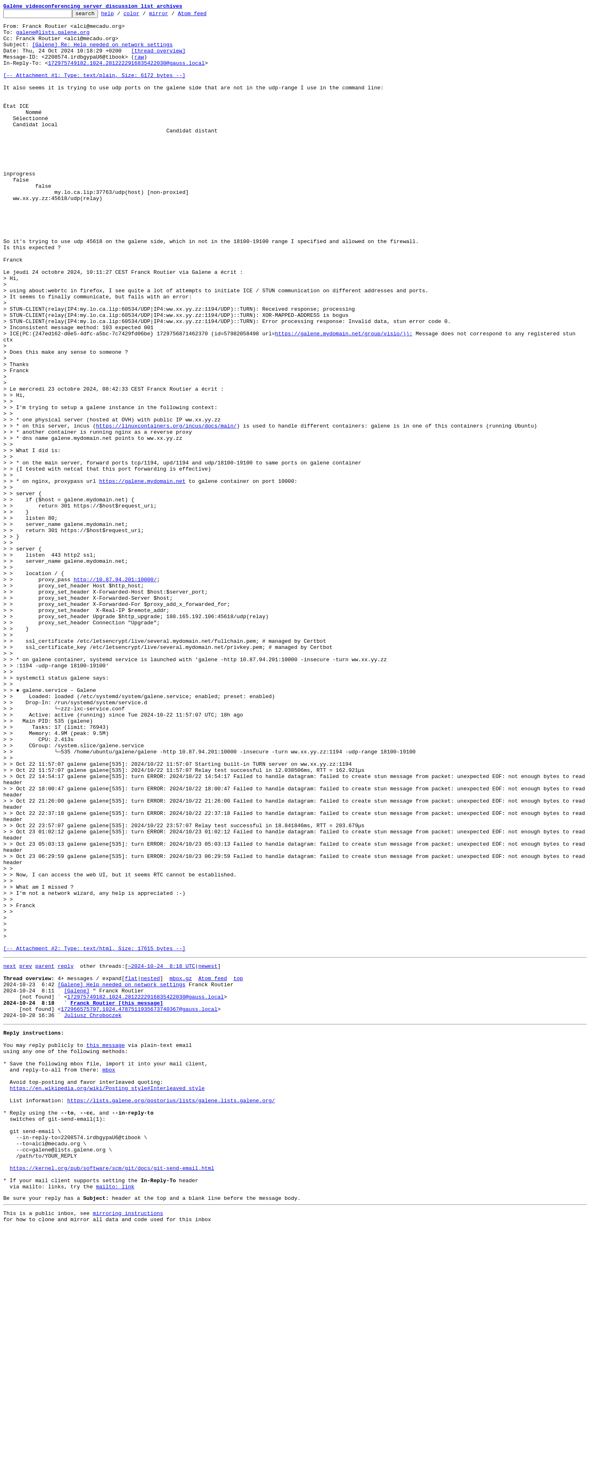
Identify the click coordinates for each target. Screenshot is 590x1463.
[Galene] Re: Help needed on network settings (102, 51)
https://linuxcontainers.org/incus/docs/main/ (166, 509)
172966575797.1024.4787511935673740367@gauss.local (139, 1206)
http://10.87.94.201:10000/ (115, 693)
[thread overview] (158, 59)
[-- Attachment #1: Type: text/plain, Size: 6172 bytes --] (94, 88)
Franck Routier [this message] (116, 1199)
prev (25, 1155)
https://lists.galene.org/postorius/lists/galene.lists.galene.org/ (171, 1314)
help (120, 15)
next (9, 1155)
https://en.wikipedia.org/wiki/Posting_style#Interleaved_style (107, 1299)
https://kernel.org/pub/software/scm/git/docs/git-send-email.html (112, 1395)
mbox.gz (181, 1170)
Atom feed (205, 15)
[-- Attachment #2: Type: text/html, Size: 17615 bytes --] (94, 1136)
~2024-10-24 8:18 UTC (161, 1155)
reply (66, 1155)
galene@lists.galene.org (52, 37)
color (144, 15)
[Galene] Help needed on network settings (122, 1177)
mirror (171, 15)
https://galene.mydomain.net (142, 575)
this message (105, 1247)
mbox (108, 1277)
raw (139, 66)
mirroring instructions (128, 1446)
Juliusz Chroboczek (92, 1214)
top (238, 1170)
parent (44, 1155)
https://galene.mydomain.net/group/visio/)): (343, 398)
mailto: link (115, 1417)
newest (208, 1155)
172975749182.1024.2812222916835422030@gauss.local (126, 73)
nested (150, 1170)
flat (131, 1170)
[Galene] (76, 1184)
